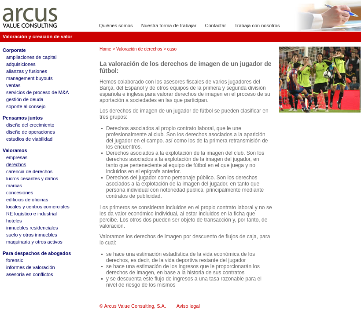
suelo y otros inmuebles (31, 234)
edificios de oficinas (27, 199)
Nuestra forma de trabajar (168, 25)
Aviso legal (188, 306)
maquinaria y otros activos (34, 241)
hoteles (14, 220)
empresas (16, 157)
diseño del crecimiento (30, 124)
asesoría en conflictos (29, 274)
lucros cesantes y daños (32, 178)
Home (105, 49)
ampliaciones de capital (31, 57)
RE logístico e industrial (31, 213)
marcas (14, 185)
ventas (13, 85)
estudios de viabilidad (29, 139)
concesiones (19, 192)
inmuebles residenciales (32, 227)
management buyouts (29, 78)
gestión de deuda (24, 99)
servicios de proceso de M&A (37, 92)
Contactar (215, 25)
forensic (14, 260)
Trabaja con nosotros (257, 25)
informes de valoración (30, 267)
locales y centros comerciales (38, 206)
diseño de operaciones (30, 132)
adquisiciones (21, 64)
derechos (16, 164)
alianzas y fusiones (26, 71)
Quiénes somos (116, 25)
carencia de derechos (29, 171)
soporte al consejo (25, 106)
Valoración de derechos (139, 49)
